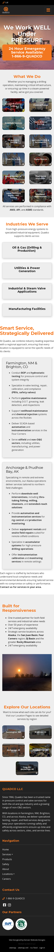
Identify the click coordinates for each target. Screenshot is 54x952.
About (5, 869)
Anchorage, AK (13, 750)
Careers (6, 878)
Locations (7, 874)
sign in (42, 947)
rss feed (33, 947)
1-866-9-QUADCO (13, 898)
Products (7, 859)
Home (5, 849)
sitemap (12, 947)
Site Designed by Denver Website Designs (27, 940)
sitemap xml (23, 947)
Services (6, 854)
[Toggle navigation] (48, 10)
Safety (5, 864)
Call (5, 2)
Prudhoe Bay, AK (40, 750)
